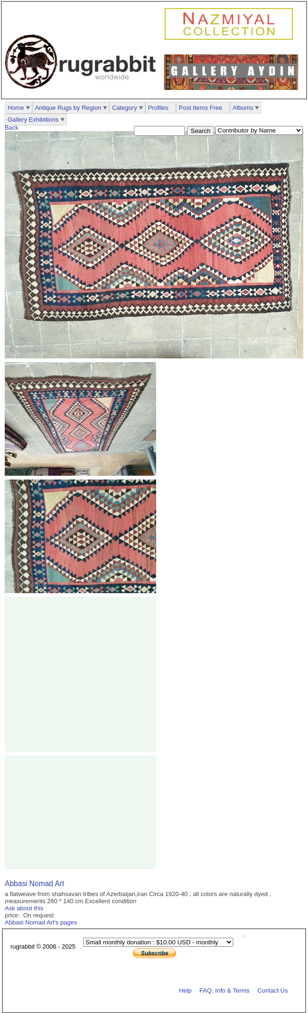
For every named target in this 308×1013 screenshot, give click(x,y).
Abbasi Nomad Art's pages (41, 922)
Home (16, 107)
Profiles (158, 107)
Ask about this (24, 908)
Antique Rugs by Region (68, 107)
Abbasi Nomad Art (34, 884)
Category (124, 107)
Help (185, 990)
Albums (243, 107)
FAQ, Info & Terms (225, 990)
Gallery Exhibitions (33, 119)
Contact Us (272, 990)
